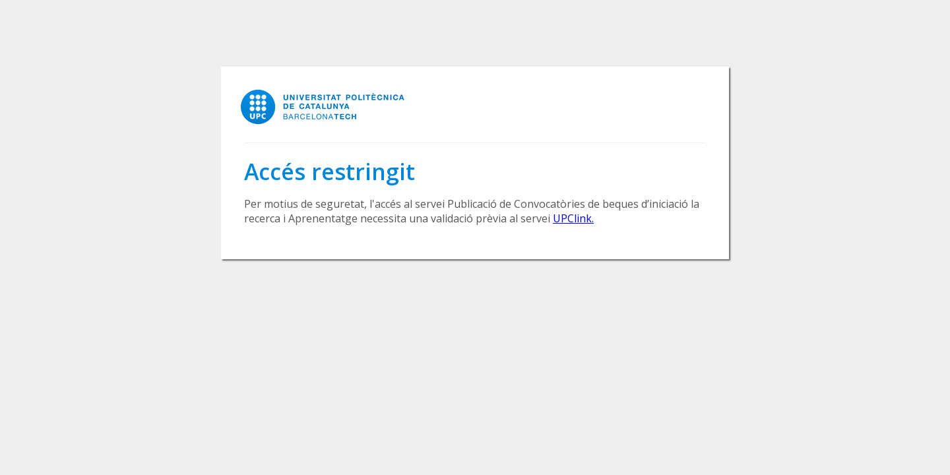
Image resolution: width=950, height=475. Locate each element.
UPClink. (573, 218)
